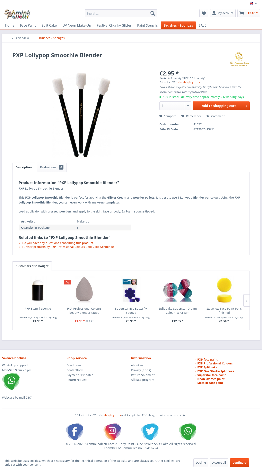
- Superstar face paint (210, 375)
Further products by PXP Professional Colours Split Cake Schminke (66, 247)
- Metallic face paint (209, 383)
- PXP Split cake (206, 367)
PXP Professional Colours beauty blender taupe (84, 311)
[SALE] (202, 25)
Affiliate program (142, 380)
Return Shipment (143, 375)
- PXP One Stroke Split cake (214, 371)
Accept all (219, 462)
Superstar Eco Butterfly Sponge (131, 311)
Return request (77, 380)
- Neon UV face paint (210, 379)
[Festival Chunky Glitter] (114, 25)
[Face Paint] (28, 25)
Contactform (75, 370)
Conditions (74, 365)
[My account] (223, 13)
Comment (215, 116)
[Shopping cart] (248, 13)
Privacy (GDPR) (141, 370)
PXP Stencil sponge (38, 308)
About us (137, 365)
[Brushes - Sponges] (178, 25)
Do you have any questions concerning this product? (56, 243)
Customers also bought (32, 266)
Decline (201, 462)
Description (24, 167)
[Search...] (121, 13)
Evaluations (51, 167)
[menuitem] (121, 13)
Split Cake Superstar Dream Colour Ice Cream (178, 311)
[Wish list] (203, 13)
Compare (167, 116)
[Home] (9, 25)
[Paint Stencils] (147, 25)
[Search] (152, 13)
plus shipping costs (188, 82)
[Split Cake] (49, 25)
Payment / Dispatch (80, 375)
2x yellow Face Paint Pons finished (224, 311)
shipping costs (112, 415)
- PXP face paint (206, 359)
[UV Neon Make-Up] (77, 25)
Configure (239, 462)
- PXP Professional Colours (214, 363)
